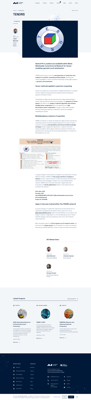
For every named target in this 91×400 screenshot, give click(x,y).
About (76, 3)
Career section (48, 225)
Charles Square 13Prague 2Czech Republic (54, 385)
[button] (77, 397)
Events (70, 3)
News (64, 3)
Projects (45, 3)
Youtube (68, 387)
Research (38, 3)
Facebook (69, 376)
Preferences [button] (57, 396)
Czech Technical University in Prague (56, 372)
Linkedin (68, 380)
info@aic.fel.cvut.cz (55, 376)
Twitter (68, 383)
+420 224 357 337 (54, 380)
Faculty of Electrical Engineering (55, 370)
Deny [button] (64, 396)
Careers (58, 3)
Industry (51, 3)
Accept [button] (71, 396)
